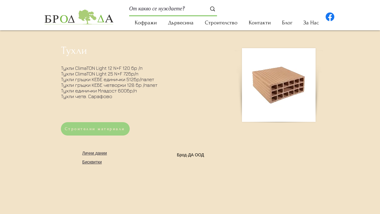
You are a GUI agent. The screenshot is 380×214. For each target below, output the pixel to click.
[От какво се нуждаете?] (163, 9)
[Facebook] (330, 17)
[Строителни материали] (95, 129)
